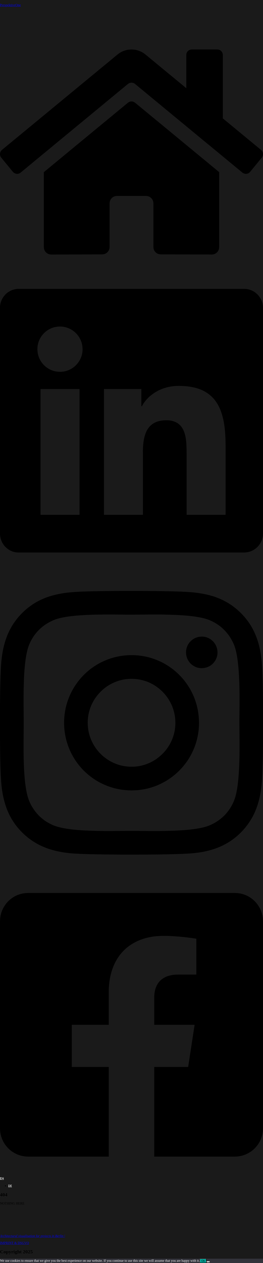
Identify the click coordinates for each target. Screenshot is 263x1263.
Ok (203, 1260)
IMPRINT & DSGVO (14, 1243)
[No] (208, 1261)
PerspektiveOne (10, 5)
